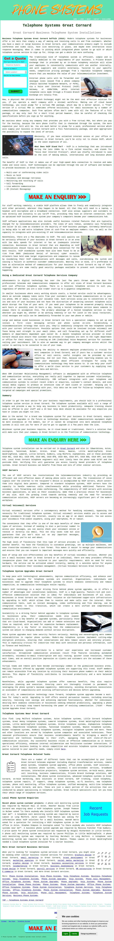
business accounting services (68, 863)
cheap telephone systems (61, 782)
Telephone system (11, 448)
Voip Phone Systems (50, 876)
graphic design (21, 863)
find (11, 719)
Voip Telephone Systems (76, 876)
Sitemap (3, 921)
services (64, 872)
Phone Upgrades (69, 882)
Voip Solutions (29, 893)
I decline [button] (74, 934)
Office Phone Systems (99, 884)
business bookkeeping (61, 866)
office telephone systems (52, 784)
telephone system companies (57, 733)
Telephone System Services (78, 887)
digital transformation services (85, 762)
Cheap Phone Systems (29, 884)
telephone (31, 793)
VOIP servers (89, 489)
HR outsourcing (84, 869)
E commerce (7, 872)
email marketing (29, 858)
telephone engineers (41, 460)
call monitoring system (40, 814)
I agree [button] (66, 934)
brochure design (83, 855)
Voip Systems (76, 879)
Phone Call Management (98, 879)
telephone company (102, 71)
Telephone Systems (80, 893)
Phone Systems (50, 884)
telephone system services (43, 852)
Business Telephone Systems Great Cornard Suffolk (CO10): (34, 39)
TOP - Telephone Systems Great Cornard (22, 900)
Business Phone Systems (25, 896)
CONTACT (96, 19)
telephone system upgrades (52, 765)
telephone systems (84, 39)
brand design (9, 869)
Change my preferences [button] (88, 934)
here (63, 749)
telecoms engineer (46, 762)
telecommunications (71, 475)
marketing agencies (23, 860)
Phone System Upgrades (54, 879)
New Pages (12, 921)
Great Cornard (67, 448)
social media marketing (70, 860)
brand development (73, 858)
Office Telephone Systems (16, 882)
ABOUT (89, 19)
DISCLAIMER (106, 19)
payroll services (46, 869)
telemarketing (20, 866)
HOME (75, 19)
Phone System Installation (23, 876)
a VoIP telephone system (47, 809)
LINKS (81, 19)
